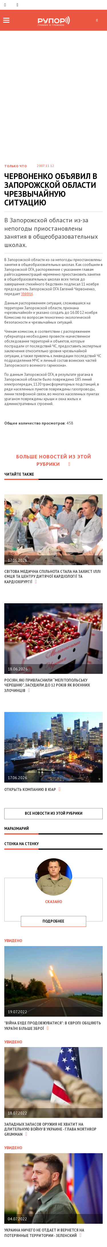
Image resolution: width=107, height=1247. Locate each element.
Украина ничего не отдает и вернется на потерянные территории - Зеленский (44, 1233)
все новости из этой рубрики (53, 813)
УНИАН (27, 293)
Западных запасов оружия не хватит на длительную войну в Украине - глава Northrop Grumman (50, 1129)
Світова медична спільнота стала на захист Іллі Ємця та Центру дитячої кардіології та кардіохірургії (52, 576)
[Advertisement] (53, 87)
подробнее (53, 921)
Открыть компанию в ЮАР (32, 789)
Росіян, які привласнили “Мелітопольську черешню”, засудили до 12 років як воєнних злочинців (47, 685)
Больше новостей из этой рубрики (53, 460)
